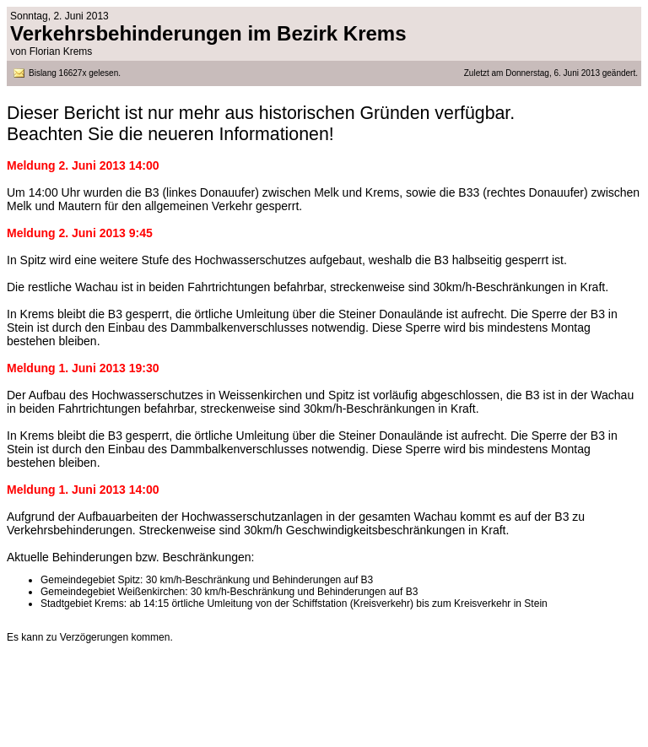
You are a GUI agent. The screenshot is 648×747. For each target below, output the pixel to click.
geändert (617, 73)
